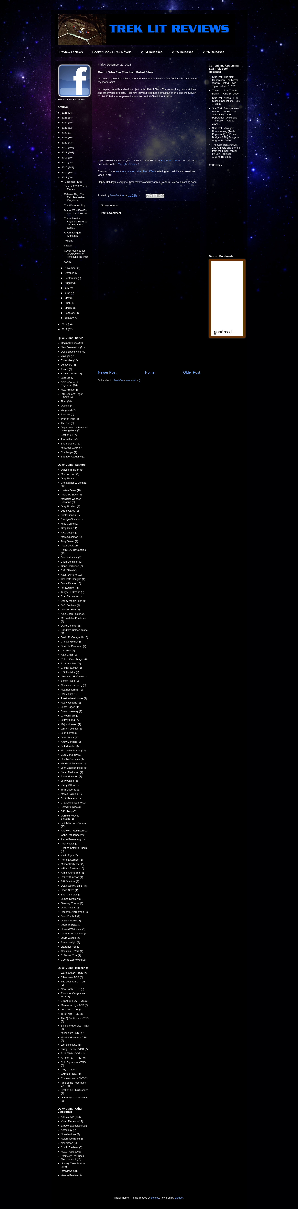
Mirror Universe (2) (71, 447)
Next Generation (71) (73, 347)
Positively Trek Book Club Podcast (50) (72, 1157)
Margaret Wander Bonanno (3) (71, 500)
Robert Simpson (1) (72, 877)
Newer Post (107, 372)
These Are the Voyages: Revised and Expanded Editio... (75, 223)
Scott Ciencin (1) (70, 515)
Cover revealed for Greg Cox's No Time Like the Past (76, 253)
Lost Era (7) (67, 377)
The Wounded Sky (74, 205)
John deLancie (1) (71, 557)
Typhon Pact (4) (70, 418)
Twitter (177, 160)
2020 (65, 142)
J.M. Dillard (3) (69, 570)
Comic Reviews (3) (71, 1147)
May (67, 297)
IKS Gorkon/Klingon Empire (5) (72, 396)
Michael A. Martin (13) (73, 750)
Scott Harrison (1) (71, 663)
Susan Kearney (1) (71, 711)
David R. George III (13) (74, 637)
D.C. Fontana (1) (70, 605)
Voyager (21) (68, 356)
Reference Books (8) (72, 1138)
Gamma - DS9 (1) (71, 1073)
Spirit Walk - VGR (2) (73, 1053)
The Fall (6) (67, 423)
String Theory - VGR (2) (74, 1049)
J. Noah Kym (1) (70, 715)
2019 (65, 147)
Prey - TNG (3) (69, 1069)
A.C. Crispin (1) (69, 532)
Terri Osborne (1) (70, 789)
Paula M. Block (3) (71, 494)
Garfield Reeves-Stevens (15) (70, 817)
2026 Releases (213, 52)
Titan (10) (66, 401)
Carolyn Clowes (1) (72, 519)
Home (150, 372)
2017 (65, 157)
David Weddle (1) (71, 924)
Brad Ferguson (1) (71, 596)
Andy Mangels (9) (71, 741)
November (71, 268)
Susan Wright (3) (70, 942)
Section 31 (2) (69, 434)
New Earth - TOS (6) (72, 989)
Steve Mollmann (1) (72, 772)
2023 (65, 127)
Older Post (191, 372)
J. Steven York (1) (71, 955)
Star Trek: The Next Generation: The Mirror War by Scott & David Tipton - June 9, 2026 (225, 81)
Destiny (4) (67, 405)
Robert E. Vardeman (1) (74, 911)
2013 (65, 177)
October (69, 272)
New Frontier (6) (70, 389)
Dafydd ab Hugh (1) (72, 469)
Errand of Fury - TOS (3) (74, 1000)
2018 (65, 152)
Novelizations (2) (70, 1134)
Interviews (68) (69, 1170)
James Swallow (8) (71, 898)
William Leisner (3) (71, 728)
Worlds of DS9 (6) (71, 1044)
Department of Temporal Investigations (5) (74, 429)
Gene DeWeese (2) (72, 566)
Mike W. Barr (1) (70, 474)
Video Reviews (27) (72, 1121)
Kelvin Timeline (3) (71, 373)
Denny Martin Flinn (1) (73, 600)
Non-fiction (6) (69, 1142)
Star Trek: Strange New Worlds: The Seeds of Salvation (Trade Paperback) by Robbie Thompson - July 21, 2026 (225, 116)
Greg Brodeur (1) (70, 506)
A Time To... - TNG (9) (73, 1057)
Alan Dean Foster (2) (73, 613)
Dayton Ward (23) (71, 920)
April (68, 302)
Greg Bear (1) (68, 478)
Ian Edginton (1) (70, 587)
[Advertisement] (149, 337)
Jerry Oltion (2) (69, 780)
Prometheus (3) (70, 439)
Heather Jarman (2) (72, 689)
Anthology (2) (68, 1129)
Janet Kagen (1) (70, 706)
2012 (65, 324)
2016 (65, 162)
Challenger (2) (69, 452)
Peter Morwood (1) (71, 776)
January (69, 317)
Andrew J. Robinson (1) (74, 830)
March (68, 307)
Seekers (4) (67, 414)
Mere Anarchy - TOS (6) (74, 1005)
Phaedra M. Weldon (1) (74, 933)
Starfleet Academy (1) (73, 456)
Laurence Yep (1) (70, 946)
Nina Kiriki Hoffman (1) (74, 676)
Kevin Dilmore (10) (71, 574)
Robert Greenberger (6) (74, 659)
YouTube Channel (128, 164)
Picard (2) (66, 369)
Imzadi (68, 245)
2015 (65, 167)
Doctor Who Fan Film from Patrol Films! (76, 212)
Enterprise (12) (69, 360)
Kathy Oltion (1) (70, 785)
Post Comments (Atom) (127, 380)
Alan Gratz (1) (69, 654)
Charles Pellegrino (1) (73, 802)
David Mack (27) (70, 737)
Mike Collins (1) (70, 523)
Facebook (166, 160)
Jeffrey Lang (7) (70, 719)
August (69, 282)
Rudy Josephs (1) (71, 702)
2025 (65, 117)
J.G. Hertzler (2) (70, 672)
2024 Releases (151, 52)
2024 (65, 122)
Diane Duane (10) (71, 583)
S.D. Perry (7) (68, 811)
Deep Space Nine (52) (73, 351)
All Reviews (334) (71, 1117)
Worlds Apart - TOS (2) (74, 972)
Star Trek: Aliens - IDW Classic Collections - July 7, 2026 (226, 101)
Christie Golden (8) (71, 641)
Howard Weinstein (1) (73, 929)
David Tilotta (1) (70, 907)
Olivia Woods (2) (70, 937)
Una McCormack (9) (72, 759)
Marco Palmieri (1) (71, 793)
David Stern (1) (69, 890)
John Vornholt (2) (70, 916)
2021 (65, 137)
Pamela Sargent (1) (72, 859)
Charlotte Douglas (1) (73, 579)
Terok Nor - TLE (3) (72, 1013)
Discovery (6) (68, 364)
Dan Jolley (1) (69, 693)
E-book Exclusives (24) (74, 1125)
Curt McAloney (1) (71, 754)
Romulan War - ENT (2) (74, 1078)
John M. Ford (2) (70, 609)
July (67, 287)
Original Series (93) (72, 343)
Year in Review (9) (71, 1175)
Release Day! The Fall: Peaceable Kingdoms (74, 197)
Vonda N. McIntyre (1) (73, 763)
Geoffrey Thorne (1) (72, 903)
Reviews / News (71, 52)
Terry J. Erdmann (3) (72, 592)
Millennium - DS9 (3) (72, 1032)
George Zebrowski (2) (73, 959)
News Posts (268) (71, 1151)
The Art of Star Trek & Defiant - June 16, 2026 (225, 92)
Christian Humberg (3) (73, 685)
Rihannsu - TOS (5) (72, 977)
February (70, 312)
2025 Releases (182, 52)
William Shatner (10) (72, 868)
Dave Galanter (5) (71, 625)
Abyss (67, 261)
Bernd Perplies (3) (71, 806)
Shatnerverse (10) (71, 443)
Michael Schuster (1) (72, 864)
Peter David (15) (70, 545)
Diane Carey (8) (70, 510)
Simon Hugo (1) (70, 680)
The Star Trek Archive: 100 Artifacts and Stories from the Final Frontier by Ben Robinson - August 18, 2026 (226, 150)
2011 (65, 329)
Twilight (68, 240)
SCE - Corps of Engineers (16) (69, 384)
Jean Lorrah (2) (69, 732)
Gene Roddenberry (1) (73, 834)
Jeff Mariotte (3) (70, 746)
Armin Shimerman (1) (73, 872)
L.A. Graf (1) (68, 650)
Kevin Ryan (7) (69, 855)
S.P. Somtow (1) (70, 881)
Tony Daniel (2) (69, 541)
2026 (65, 112)
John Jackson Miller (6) (74, 767)
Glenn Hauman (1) (71, 667)
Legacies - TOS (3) (71, 1009)
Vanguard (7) (68, 410)
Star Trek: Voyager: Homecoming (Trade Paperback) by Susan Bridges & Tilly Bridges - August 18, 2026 (225, 134)
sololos (155, 1197)
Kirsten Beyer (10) (71, 490)
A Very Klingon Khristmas (72, 234)
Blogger (179, 1197)
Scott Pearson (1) (71, 798)
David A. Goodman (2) (73, 646)
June (68, 293)
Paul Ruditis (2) (69, 843)
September (71, 278)
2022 (65, 132)
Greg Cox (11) (69, 528)
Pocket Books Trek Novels (112, 52)
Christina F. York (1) (72, 951)
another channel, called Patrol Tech (136, 171)
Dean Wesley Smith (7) (74, 885)
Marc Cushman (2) (71, 536)
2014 (65, 172)
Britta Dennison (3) (71, 561)
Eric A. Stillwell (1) (71, 894)
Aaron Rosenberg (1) (73, 839)
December (71, 181)
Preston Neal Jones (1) (74, 698)
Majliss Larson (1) (71, 724)
